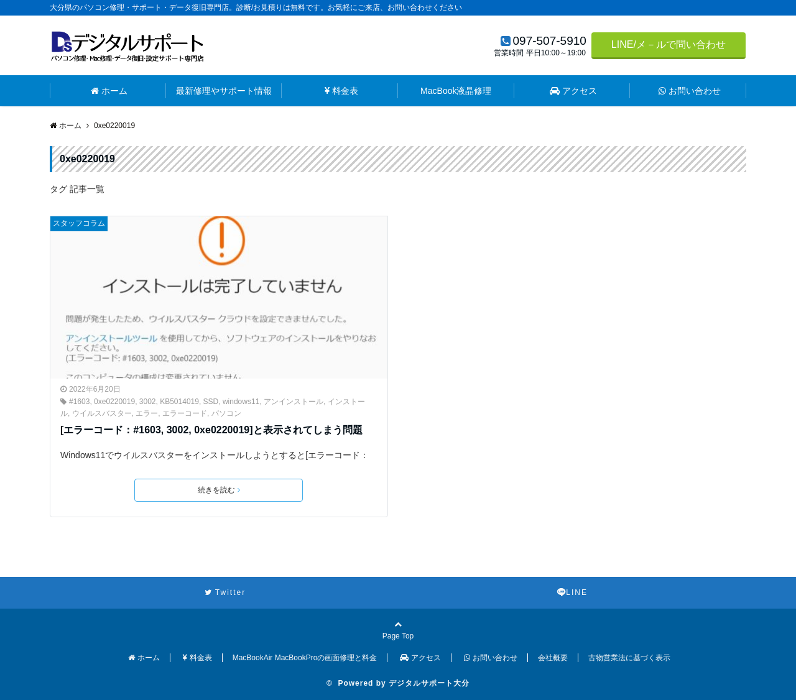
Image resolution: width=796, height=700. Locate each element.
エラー (147, 413)
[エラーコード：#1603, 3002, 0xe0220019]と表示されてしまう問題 (211, 430)
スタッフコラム (79, 223)
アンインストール (293, 401)
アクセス (573, 91)
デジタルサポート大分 (429, 683)
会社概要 (553, 657)
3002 (147, 401)
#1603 (79, 401)
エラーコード (184, 413)
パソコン (226, 413)
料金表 (341, 91)
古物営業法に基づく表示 (629, 657)
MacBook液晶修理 (455, 91)
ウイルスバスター (102, 413)
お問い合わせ (690, 91)
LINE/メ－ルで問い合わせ (668, 44)
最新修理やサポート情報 (224, 91)
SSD (211, 401)
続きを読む (219, 490)
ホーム (109, 91)
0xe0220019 (114, 401)
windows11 (241, 401)
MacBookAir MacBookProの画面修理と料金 (305, 657)
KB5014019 (179, 401)
